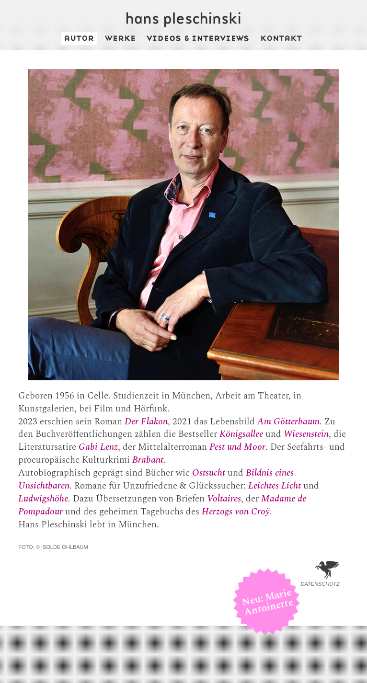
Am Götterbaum (288, 422)
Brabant (147, 460)
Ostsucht (208, 473)
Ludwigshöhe (43, 499)
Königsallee (241, 434)
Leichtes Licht (274, 486)
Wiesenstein (306, 434)
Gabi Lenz (98, 447)
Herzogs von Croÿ (236, 512)
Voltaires (224, 499)
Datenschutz (320, 584)
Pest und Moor (237, 447)
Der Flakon (146, 422)
